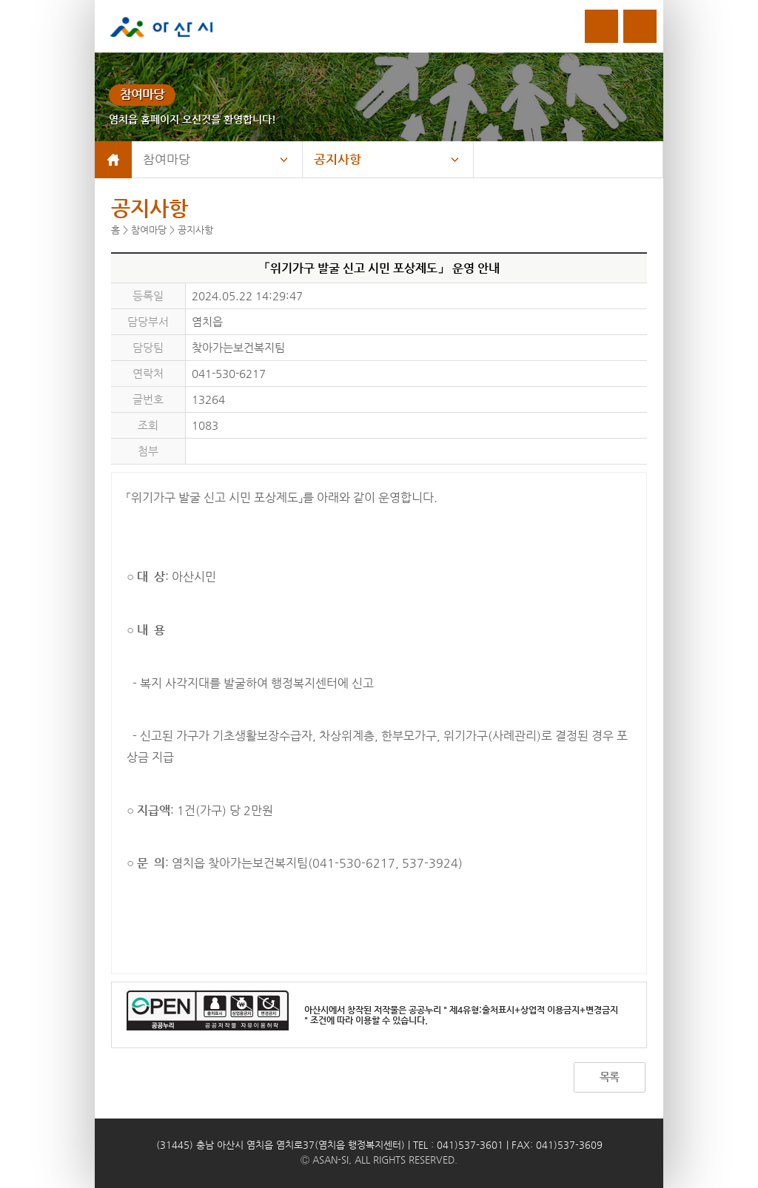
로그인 (601, 26)
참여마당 (166, 159)
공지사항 (337, 159)
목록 (609, 1076)
